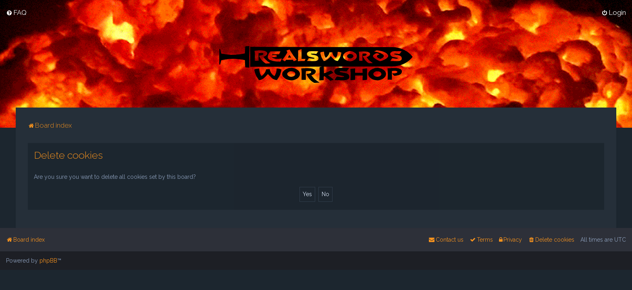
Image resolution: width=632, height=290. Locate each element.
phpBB (48, 260)
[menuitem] (16, 12)
